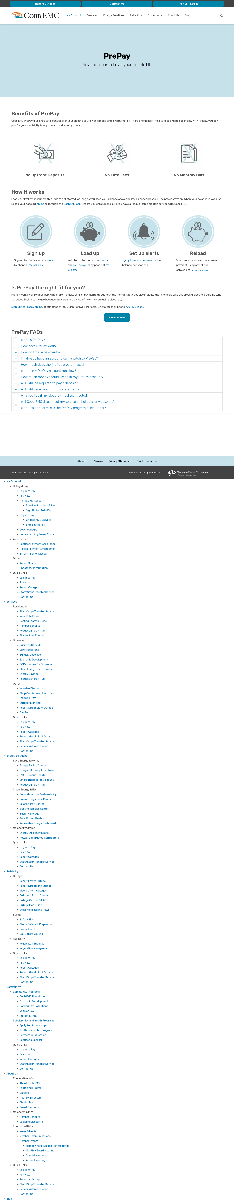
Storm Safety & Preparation (36, 924)
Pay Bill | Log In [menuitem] (188, 3)
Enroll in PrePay (35, 524)
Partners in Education (33, 1035)
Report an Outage (30, 1179)
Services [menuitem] (92, 15)
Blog (9, 1198)
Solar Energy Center (32, 804)
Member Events (29, 1141)
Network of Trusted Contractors (39, 837)
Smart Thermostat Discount (37, 780)
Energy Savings (29, 674)
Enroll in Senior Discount (34, 553)
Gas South (26, 712)
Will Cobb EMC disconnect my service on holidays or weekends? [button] (67, 402)
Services (11, 601)
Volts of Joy (27, 1011)
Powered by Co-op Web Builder (145, 472)
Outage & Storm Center (34, 895)
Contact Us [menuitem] (117, 3)
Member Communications (35, 1136)
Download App (28, 529)
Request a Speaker (31, 1039)
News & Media (28, 1131)
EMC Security (28, 698)
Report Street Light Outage (36, 707)
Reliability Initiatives (32, 943)
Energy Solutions (16, 755)
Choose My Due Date (38, 520)
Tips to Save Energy (32, 635)
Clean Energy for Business (36, 669)
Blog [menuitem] (188, 15)
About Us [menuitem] (173, 15)
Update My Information (34, 568)
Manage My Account (32, 500)
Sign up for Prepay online (26, 306)
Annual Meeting (35, 1160)
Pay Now (25, 495)
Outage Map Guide (31, 905)
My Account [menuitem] (74, 15)
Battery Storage (29, 813)
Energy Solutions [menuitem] (114, 15)
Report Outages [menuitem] (45, 3)
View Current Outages (33, 890)
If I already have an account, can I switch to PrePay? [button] (59, 359)
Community (13, 987)
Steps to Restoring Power (35, 910)
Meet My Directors (30, 1097)
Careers (98, 461)
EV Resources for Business (36, 664)
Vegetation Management (35, 948)
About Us (83, 461)
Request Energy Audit (33, 630)
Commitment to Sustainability (38, 794)
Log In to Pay (27, 491)
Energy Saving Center (33, 765)
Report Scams (28, 563)
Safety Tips (27, 919)
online (40, 203)
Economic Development (34, 659)
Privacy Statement (120, 461)
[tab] (117, 340)
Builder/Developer (31, 654)
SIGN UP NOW (117, 317)
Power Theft (27, 929)
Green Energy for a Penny (35, 799)
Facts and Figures (30, 1088)
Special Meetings (36, 1155)
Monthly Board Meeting (40, 1150)
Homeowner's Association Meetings (47, 1146)
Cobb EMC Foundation (33, 996)
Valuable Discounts (31, 688)
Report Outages (29, 587)
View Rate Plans (29, 616)
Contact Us (26, 597)
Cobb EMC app (72, 203)
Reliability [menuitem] (136, 15)
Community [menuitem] (155, 15)
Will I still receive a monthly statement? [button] (49, 389)
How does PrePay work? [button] (38, 346)
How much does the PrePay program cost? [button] (52, 365)
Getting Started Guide (33, 621)
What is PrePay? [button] (32, 340)
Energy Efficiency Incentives (37, 770)
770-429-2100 (38, 265)
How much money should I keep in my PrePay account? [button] (61, 377)
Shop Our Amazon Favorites (36, 693)
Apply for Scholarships (33, 1025)
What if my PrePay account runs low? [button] (48, 371)
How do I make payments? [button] (40, 352)
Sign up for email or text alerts (141, 260)
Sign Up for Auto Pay (39, 510)
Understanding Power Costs (37, 534)
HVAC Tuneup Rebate (33, 775)
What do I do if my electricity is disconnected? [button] (54, 396)
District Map (27, 1102)
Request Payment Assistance (38, 544)
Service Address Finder (34, 746)
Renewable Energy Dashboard (38, 823)
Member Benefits (30, 625)
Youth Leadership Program (36, 1030)
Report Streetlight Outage (36, 885)
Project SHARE (28, 1015)
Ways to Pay (27, 515)
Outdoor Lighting (30, 703)
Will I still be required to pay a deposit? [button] (49, 383)
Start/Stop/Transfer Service (37, 592)
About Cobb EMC (30, 1083)
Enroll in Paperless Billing (41, 505)
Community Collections (34, 1006)
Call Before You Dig (31, 934)
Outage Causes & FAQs (33, 900)
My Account (13, 481)
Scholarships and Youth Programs (33, 1020)
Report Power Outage (33, 881)
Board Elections (29, 1107)
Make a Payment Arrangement (38, 549)
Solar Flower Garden (32, 818)
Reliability (12, 871)
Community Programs (26, 991)
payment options (201, 270)
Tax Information (146, 461)
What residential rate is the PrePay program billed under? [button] (63, 408)
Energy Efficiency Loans (34, 833)
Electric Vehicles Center (34, 808)
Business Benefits (30, 645)
